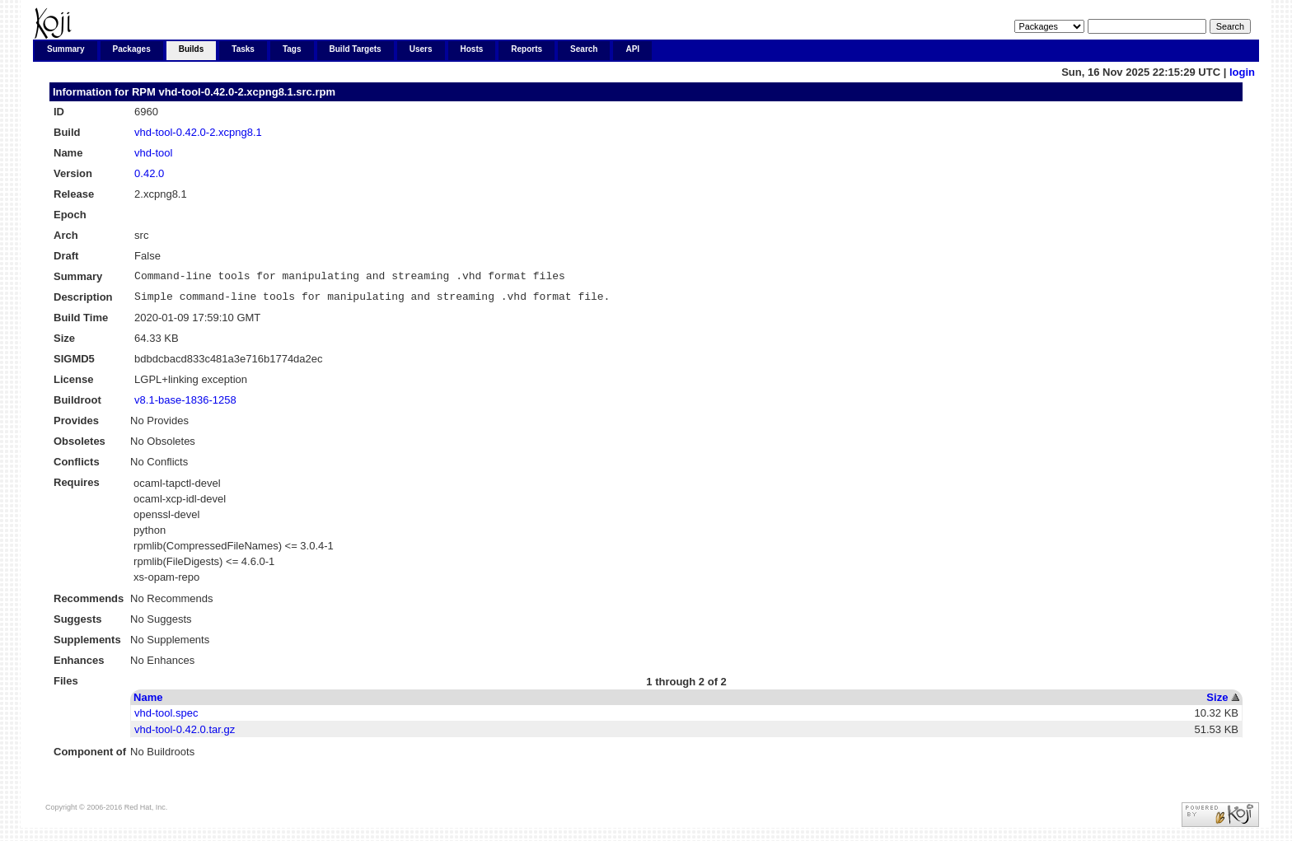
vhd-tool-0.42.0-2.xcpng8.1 (198, 132)
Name (147, 702)
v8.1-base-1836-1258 (185, 405)
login (1242, 72)
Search (583, 49)
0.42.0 (149, 173)
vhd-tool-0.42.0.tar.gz (184, 734)
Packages (132, 49)
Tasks (243, 49)
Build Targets (356, 49)
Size (1217, 702)
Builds (191, 49)
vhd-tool (153, 153)
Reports (526, 49)
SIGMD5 (74, 363)
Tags (292, 49)
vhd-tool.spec (166, 718)
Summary (66, 49)
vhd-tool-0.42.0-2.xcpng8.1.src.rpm (246, 92)
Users (421, 49)
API (632, 49)
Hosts (472, 49)
